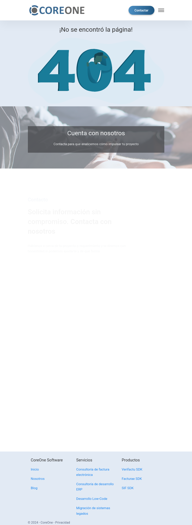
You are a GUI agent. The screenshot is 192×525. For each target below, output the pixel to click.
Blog (34, 488)
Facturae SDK (132, 479)
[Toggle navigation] (161, 10)
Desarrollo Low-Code (91, 499)
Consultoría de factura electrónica (92, 472)
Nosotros (38, 479)
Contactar (141, 10)
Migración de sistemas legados (93, 510)
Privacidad (62, 522)
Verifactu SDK (132, 469)
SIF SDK (128, 488)
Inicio (35, 469)
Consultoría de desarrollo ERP (95, 486)
